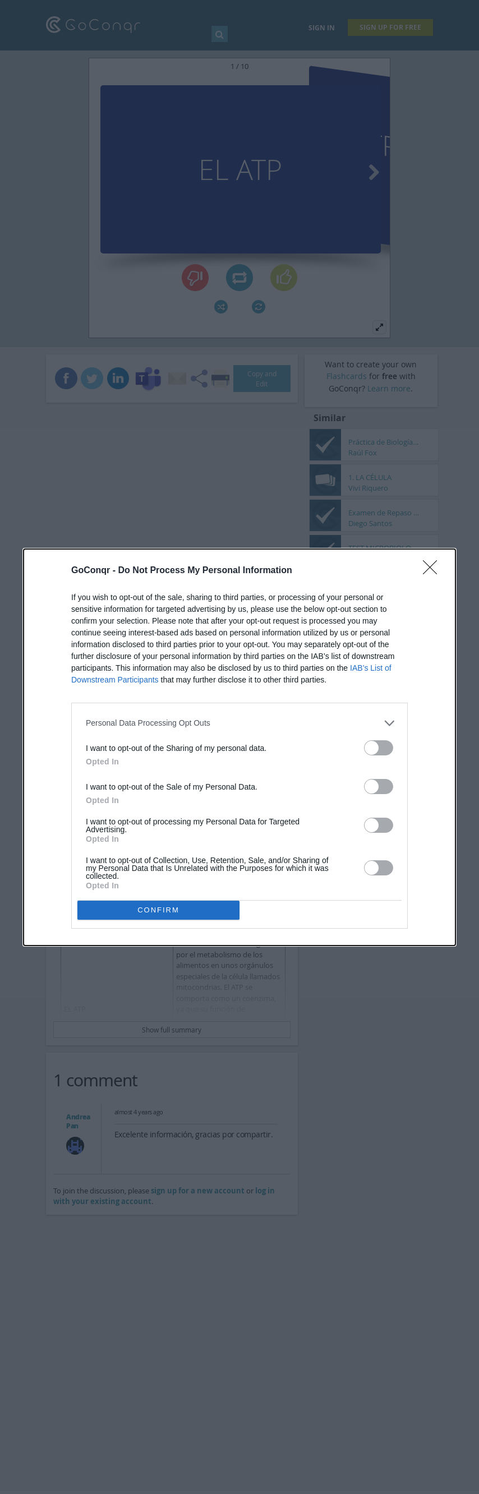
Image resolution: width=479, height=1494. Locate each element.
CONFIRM (158, 910)
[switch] (378, 747)
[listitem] (239, 723)
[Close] (433, 571)
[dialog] (239, 747)
